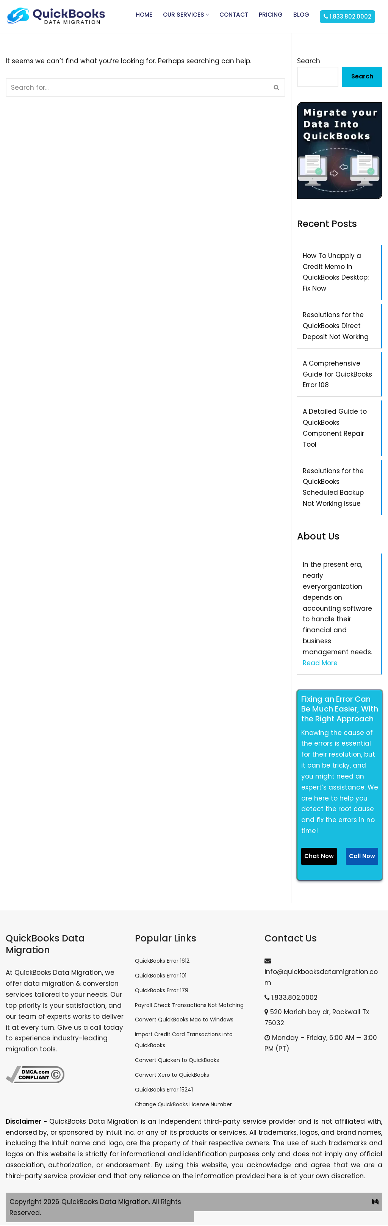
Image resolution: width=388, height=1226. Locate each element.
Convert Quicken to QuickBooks (177, 1061)
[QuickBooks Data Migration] (56, 16)
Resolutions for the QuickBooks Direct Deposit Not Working (336, 325)
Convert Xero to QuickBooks (172, 1075)
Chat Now (319, 857)
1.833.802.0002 (291, 998)
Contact (233, 15)
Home (144, 15)
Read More (320, 663)
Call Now (362, 857)
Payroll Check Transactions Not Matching (189, 1006)
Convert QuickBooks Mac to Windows (184, 1020)
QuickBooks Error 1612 (162, 961)
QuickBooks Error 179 (161, 991)
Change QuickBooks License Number (183, 1105)
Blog (301, 15)
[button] (207, 14)
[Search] (137, 87)
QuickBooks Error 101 (160, 976)
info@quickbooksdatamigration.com (321, 973)
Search (308, 61)
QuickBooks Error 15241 (164, 1090)
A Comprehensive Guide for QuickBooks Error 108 (337, 374)
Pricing (271, 15)
